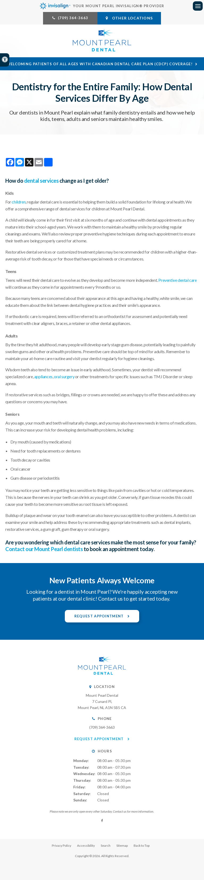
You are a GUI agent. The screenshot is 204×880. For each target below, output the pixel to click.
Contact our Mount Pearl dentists (44, 549)
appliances (43, 376)
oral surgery (64, 376)
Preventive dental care (177, 280)
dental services (41, 180)
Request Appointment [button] (99, 616)
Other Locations (129, 18)
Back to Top (142, 846)
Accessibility (86, 846)
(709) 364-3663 (73, 18)
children (19, 201)
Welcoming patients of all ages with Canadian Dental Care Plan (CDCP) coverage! (100, 64)
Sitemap (122, 846)
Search (105, 846)
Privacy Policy (61, 846)
